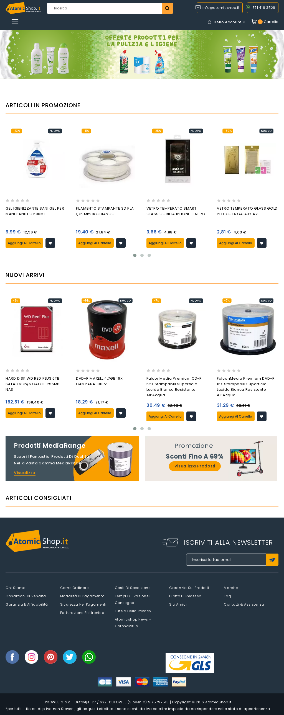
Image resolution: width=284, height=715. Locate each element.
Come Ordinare (74, 587)
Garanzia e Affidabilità (27, 604)
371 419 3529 (264, 7)
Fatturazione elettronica (82, 612)
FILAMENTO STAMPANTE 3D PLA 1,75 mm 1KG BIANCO (105, 211)
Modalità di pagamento (82, 596)
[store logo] (23, 8)
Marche (231, 587)
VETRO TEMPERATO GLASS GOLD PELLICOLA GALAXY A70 (247, 211)
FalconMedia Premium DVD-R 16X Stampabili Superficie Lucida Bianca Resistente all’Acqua (246, 387)
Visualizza (25, 472)
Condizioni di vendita (26, 596)
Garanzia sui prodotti (189, 587)
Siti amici (178, 604)
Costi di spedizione (133, 587)
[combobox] (110, 8)
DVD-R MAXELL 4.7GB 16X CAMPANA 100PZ (99, 381)
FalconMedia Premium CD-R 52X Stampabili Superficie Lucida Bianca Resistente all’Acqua (174, 387)
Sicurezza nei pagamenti (83, 604)
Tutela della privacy (133, 611)
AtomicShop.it (218, 702)
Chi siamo (15, 587)
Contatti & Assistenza (244, 604)
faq (227, 596)
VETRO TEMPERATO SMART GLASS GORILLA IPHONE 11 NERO (176, 211)
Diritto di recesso (185, 596)
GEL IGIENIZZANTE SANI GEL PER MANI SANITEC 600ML (35, 211)
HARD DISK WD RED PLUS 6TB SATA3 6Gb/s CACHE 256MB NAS (33, 384)
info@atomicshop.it (221, 7)
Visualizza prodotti (194, 466)
